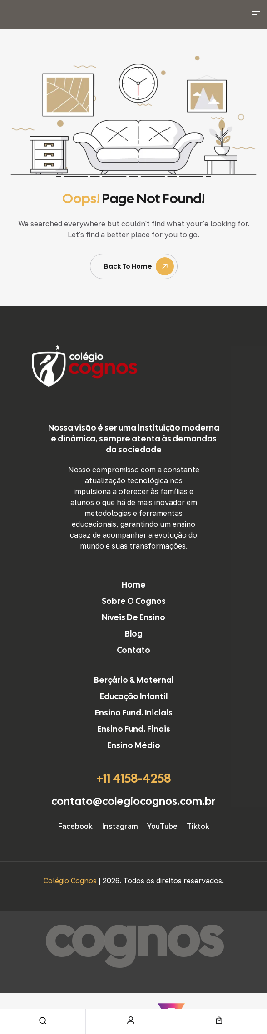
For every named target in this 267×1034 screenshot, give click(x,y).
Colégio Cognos (71, 880)
